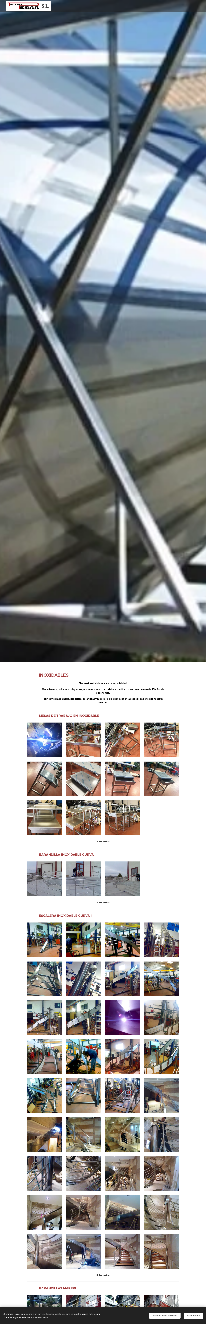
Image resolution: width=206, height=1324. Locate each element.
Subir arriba (102, 841)
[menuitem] (187, 5)
